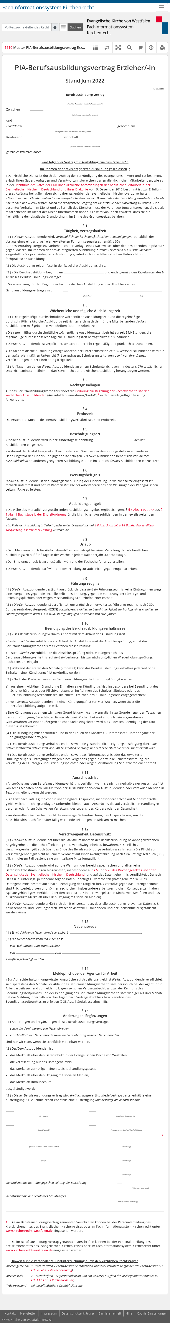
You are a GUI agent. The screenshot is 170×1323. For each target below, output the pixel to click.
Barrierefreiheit (110, 1313)
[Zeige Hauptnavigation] (162, 7)
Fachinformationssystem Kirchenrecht (48, 7)
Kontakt (10, 1313)
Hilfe (129, 1313)
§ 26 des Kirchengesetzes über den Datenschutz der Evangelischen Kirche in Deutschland (81, 872)
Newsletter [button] (28, 1313)
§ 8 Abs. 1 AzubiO (141, 510)
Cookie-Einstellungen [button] (152, 1313)
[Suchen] (75, 27)
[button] (118, 47)
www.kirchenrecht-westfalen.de (29, 1231)
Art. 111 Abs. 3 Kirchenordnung (52, 1280)
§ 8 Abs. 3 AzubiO (106, 525)
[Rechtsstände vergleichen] (106, 47)
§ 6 (96, 870)
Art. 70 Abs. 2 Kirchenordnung (51, 1270)
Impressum (49, 1313)
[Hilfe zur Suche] (54, 27)
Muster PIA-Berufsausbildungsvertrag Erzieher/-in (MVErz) (57, 47)
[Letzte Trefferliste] (63, 27)
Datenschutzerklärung (78, 1313)
